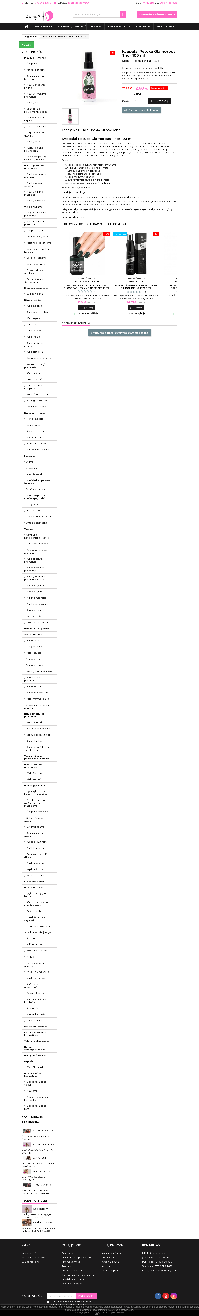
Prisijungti (148, 3)
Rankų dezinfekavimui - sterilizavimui (37, 748)
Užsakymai (108, 1257)
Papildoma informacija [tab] (101, 130)
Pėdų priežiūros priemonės (33, 765)
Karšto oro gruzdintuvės (31, 985)
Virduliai (30, 956)
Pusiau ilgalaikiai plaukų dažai (34, 149)
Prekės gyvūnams (35, 785)
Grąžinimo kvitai (110, 1261)
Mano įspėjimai (110, 1270)
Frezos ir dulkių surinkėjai (33, 272)
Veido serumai (34, 640)
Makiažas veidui (35, 474)
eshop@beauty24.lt (78, 3)
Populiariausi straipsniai (33, 1120)
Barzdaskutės (33, 616)
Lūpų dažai (32, 504)
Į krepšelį (159, 101)
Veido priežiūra (33, 634)
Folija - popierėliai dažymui (35, 134)
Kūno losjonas (33, 318)
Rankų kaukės (34, 741)
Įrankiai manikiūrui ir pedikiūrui (36, 223)
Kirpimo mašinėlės (36, 597)
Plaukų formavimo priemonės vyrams (35, 578)
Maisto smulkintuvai (36, 1026)
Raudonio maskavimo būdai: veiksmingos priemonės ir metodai (39, 1226)
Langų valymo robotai (38, 926)
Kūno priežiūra (32, 300)
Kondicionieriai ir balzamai (34, 77)
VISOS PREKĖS (43, 26)
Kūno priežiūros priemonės (33, 560)
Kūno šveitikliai (34, 305)
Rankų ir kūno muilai (37, 394)
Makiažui (29, 456)
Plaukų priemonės (35, 57)
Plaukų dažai (33, 141)
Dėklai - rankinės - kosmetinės (35, 1033)
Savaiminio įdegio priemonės (35, 366)
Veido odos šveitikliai (37, 692)
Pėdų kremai (33, 779)
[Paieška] (99, 14)
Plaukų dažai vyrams (37, 604)
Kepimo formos (34, 1008)
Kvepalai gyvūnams (36, 841)
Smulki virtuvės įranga (37, 932)
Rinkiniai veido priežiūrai (33, 679)
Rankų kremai (34, 722)
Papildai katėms (35, 863)
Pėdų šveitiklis (34, 773)
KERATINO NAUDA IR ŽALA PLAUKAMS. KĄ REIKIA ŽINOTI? (38, 1135)
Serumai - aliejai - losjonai (34, 119)
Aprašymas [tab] (70, 130)
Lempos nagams (35, 230)
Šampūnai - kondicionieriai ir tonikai (37, 536)
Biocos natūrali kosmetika (33, 1074)
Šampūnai (31, 63)
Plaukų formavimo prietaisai (35, 175)
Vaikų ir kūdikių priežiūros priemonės (37, 757)
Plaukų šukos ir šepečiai (33, 184)
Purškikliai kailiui (35, 848)
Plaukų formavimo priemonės (35, 95)
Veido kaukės (33, 652)
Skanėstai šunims (35, 875)
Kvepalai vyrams (35, 585)
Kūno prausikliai (34, 351)
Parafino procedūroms (38, 242)
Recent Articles (35, 1200)
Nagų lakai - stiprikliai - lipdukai (37, 250)
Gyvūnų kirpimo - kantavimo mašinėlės (35, 793)
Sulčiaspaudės (34, 944)
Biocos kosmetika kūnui (35, 1107)
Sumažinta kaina (31, 1261)
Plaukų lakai (33, 102)
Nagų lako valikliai (36, 264)
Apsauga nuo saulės (37, 400)
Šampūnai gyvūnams (37, 811)
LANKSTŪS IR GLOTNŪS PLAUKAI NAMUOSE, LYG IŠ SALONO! (38, 1162)
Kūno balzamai (34, 330)
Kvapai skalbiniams (36, 431)
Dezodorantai (34, 379)
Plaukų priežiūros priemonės (34, 166)
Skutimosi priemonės (37, 543)
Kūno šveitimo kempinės (33, 387)
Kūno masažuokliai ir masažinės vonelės (36, 903)
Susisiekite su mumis (73, 1279)
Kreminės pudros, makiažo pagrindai (34, 497)
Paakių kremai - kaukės (39, 671)
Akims (29, 461)
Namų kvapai (33, 425)
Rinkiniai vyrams (34, 591)
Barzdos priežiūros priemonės (35, 551)
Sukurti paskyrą (168, 3)
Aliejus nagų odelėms (38, 728)
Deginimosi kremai (36, 406)
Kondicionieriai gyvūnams (33, 834)
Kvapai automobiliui (37, 437)
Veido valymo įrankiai (37, 698)
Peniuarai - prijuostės (37, 628)
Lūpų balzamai (34, 646)
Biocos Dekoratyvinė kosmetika (36, 1098)
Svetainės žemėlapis (73, 1283)
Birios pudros (33, 510)
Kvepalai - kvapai (34, 413)
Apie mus (95, 26)
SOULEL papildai (35, 1067)
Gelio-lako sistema (36, 257)
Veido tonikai (33, 686)
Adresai (106, 1266)
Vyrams (28, 529)
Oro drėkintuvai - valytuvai (34, 919)
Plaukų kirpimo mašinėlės (33, 193)
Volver (26, 44)
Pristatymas (165, 26)
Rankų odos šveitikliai (38, 734)
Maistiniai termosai (36, 978)
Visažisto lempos (35, 489)
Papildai (29, 1061)
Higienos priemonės (36, 288)
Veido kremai (33, 659)
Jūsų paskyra (112, 1245)
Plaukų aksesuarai (36, 200)
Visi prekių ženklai (70, 26)
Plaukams (31, 1090)
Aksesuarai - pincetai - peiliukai (37, 706)
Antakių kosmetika (36, 522)
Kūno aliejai (32, 324)
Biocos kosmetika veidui (35, 1083)
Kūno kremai (33, 336)
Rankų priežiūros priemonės (34, 715)
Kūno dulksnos (34, 373)
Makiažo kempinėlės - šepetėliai (37, 482)
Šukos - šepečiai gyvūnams (34, 819)
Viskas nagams (33, 206)
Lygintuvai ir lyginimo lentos (36, 895)
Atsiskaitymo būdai (72, 1270)
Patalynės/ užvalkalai (36, 1055)
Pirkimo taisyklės (71, 1261)
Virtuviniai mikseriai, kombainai (36, 1001)
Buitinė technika (33, 887)
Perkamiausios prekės (34, 1257)
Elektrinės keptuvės (37, 950)
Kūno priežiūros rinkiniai (33, 344)
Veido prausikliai (35, 665)
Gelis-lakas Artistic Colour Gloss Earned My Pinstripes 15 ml (87, 287)
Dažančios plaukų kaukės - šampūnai (35, 158)
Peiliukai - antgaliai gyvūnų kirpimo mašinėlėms (35, 803)
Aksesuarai (32, 468)
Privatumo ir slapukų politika (77, 1257)
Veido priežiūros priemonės (34, 569)
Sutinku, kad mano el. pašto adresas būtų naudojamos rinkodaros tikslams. (73, 1303)
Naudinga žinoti (119, 26)
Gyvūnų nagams (35, 826)
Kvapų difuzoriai (34, 881)
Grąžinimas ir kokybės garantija (78, 1275)
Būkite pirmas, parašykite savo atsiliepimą (119, 333)
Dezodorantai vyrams (38, 622)
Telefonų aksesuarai (36, 1041)
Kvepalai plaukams (36, 126)
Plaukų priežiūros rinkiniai (34, 86)
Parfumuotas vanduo (37, 449)
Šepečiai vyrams (35, 610)
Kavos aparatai (34, 1020)
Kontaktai (143, 26)
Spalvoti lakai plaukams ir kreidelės (35, 110)
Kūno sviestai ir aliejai (37, 312)
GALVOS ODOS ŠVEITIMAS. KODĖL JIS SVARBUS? (36, 1175)
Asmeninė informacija (113, 1253)
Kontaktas (151, 1245)
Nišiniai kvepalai (35, 418)
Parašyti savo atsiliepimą (141, 110)
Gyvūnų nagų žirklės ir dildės (37, 855)
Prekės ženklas (142, 60)
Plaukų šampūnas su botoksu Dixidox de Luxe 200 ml (136, 287)
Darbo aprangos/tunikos (34, 1048)
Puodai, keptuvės (35, 1014)
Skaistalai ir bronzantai (38, 516)
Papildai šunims (34, 869)
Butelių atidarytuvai (37, 993)
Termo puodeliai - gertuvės (35, 964)
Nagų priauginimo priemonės (35, 214)
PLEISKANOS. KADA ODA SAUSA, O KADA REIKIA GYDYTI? (38, 1148)
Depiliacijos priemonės (38, 358)
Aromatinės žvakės (36, 443)
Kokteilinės (32, 938)
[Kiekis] (136, 101)
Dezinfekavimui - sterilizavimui (34, 280)
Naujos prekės (29, 1253)
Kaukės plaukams (35, 69)
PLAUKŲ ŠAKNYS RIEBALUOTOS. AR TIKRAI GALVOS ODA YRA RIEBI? (37, 1189)
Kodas (126, 60)
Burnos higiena (34, 293)
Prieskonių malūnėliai (37, 971)
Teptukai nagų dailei (37, 236)
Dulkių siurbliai (34, 911)
